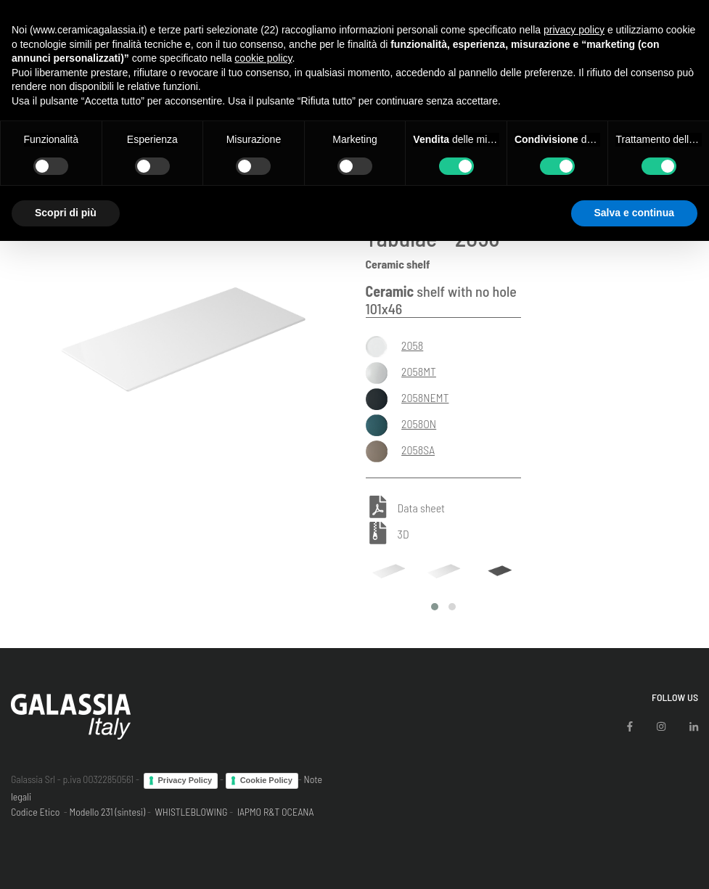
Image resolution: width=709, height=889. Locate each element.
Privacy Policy (185, 780)
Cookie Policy (266, 780)
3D (403, 534)
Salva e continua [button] (634, 212)
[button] (434, 606)
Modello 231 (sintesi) (108, 812)
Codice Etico (35, 812)
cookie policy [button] (263, 58)
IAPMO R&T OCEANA (275, 812)
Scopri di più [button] (66, 212)
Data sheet (421, 508)
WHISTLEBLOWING (191, 812)
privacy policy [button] (574, 30)
